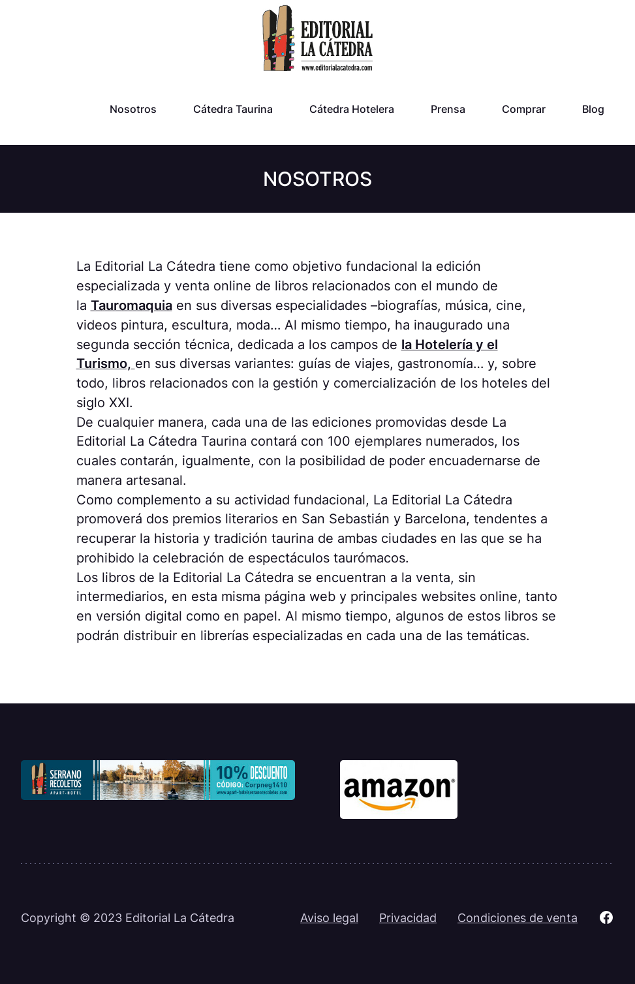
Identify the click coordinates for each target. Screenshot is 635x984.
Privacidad (408, 917)
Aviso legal (329, 917)
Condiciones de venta (517, 917)
